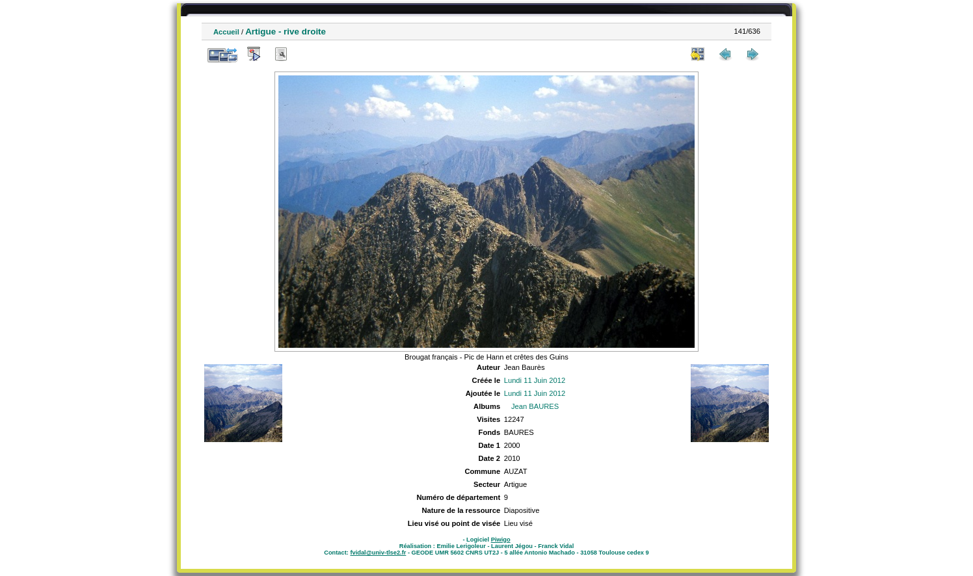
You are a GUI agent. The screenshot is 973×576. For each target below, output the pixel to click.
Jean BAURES (535, 406)
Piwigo (501, 539)
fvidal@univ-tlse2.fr (378, 552)
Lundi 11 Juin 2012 (535, 380)
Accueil (226, 32)
